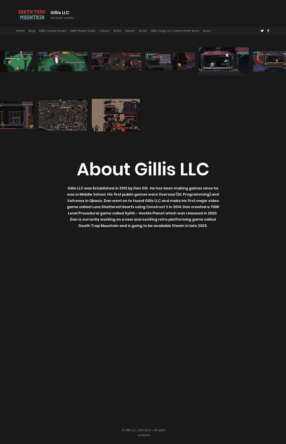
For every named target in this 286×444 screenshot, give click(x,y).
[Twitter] (262, 31)
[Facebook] (268, 31)
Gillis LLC (59, 13)
